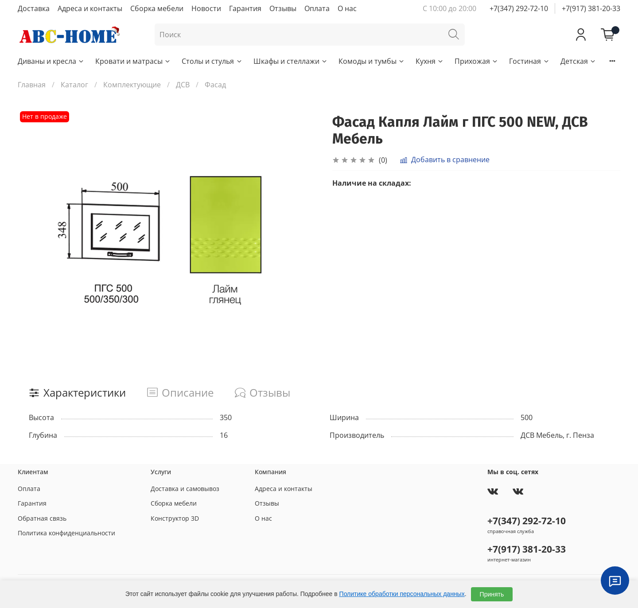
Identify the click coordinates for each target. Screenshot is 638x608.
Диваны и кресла (51, 61)
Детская (578, 61)
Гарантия (245, 8)
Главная (32, 85)
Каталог (74, 85)
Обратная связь (42, 518)
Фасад (215, 85)
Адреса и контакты (90, 8)
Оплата (317, 8)
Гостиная (529, 61)
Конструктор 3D (175, 518)
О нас (347, 8)
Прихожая (476, 61)
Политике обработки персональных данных (402, 593)
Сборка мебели (156, 8)
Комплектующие (132, 85)
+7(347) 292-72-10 (519, 8)
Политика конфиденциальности (66, 533)
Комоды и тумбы (371, 61)
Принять (492, 594)
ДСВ (183, 85)
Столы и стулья (212, 61)
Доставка (34, 8)
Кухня (430, 61)
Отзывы (282, 8)
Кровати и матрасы (133, 61)
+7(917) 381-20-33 (591, 8)
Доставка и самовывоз (185, 488)
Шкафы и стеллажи (290, 61)
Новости (206, 8)
